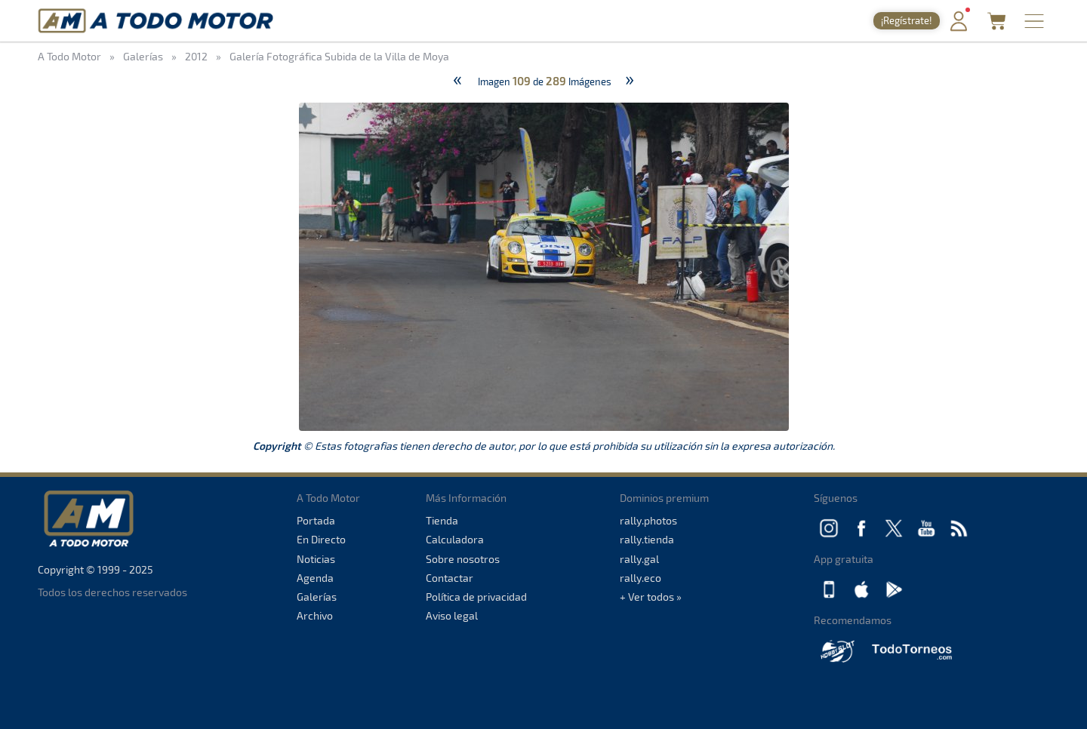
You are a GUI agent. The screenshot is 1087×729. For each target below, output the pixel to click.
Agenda (315, 577)
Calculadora (455, 539)
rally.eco (640, 577)
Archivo (315, 615)
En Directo (321, 539)
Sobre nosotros (463, 558)
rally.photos (648, 520)
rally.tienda (647, 539)
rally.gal (639, 558)
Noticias (316, 558)
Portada (316, 520)
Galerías (317, 596)
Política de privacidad (476, 596)
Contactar (449, 577)
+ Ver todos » (651, 596)
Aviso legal (452, 615)
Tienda (442, 520)
